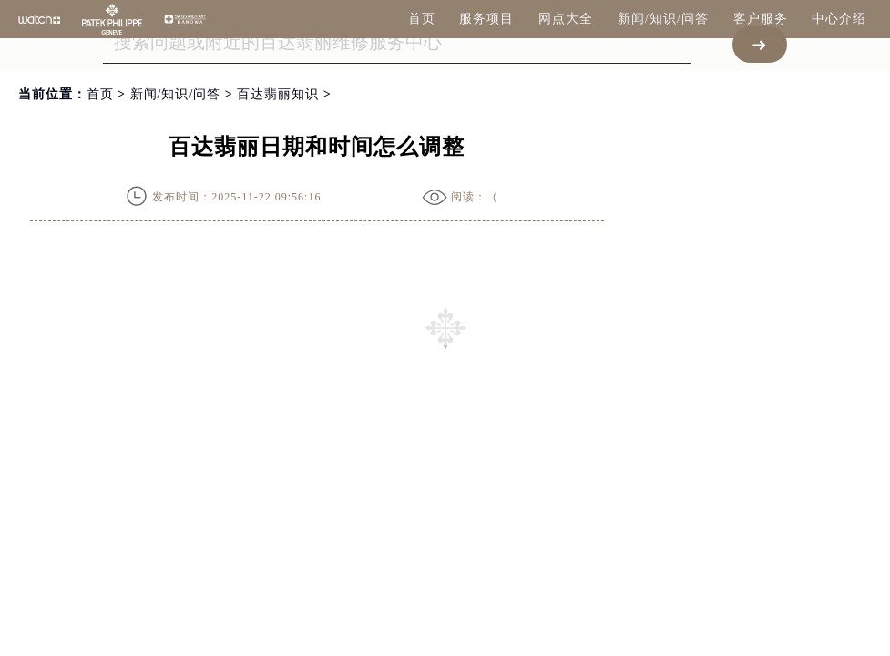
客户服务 (760, 19)
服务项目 (486, 19)
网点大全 (565, 19)
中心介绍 (839, 19)
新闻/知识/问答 (663, 19)
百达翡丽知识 (278, 94)
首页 (421, 19)
